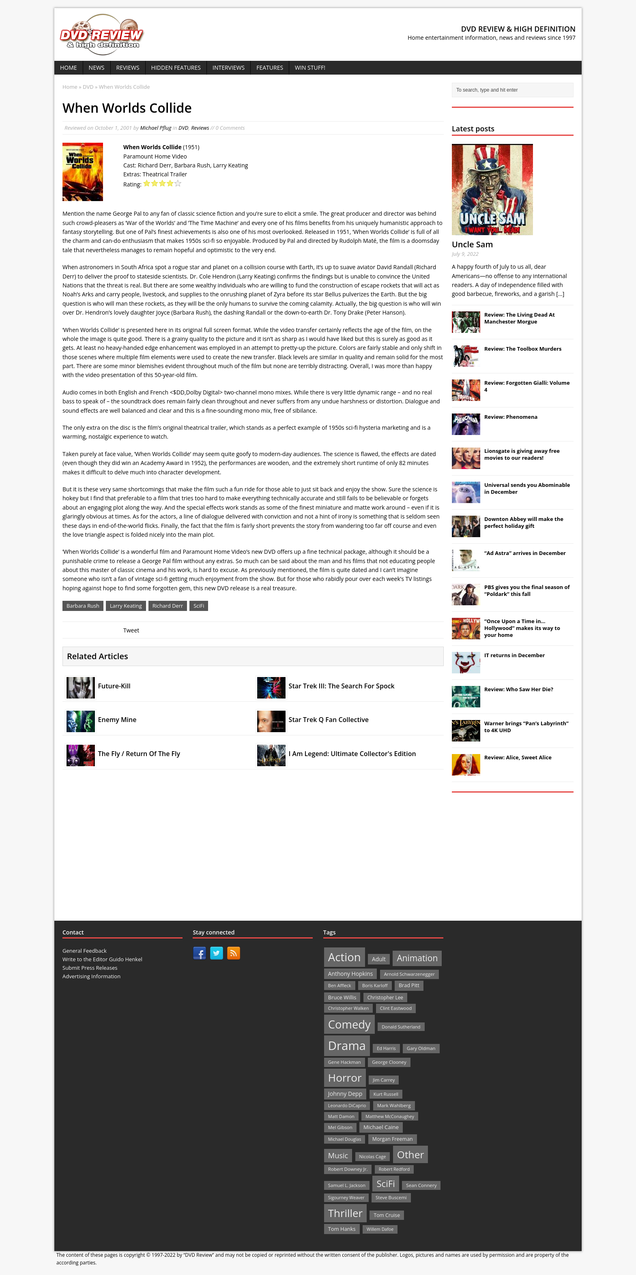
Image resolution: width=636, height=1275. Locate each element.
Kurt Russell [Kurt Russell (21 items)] (386, 1094)
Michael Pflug (156, 127)
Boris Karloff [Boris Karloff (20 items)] (375, 985)
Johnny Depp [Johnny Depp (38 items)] (345, 1093)
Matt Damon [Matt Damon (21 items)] (341, 1116)
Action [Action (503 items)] (344, 956)
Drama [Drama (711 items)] (347, 1045)
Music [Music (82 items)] (338, 1155)
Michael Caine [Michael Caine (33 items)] (381, 1127)
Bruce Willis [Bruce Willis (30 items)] (342, 997)
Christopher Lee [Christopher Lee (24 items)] (385, 997)
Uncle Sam (472, 244)
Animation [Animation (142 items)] (417, 958)
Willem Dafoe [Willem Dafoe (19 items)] (380, 1229)
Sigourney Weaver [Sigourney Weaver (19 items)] (346, 1197)
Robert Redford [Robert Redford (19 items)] (394, 1169)
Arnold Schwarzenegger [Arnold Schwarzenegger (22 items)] (409, 974)
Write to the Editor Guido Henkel (102, 959)
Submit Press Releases (89, 967)
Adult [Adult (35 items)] (379, 959)
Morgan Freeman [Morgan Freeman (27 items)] (392, 1139)
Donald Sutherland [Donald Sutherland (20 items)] (401, 1027)
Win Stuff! (310, 67)
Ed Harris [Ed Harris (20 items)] (386, 1048)
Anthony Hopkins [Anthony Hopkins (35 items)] (350, 973)
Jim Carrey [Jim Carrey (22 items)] (384, 1080)
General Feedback (84, 950)
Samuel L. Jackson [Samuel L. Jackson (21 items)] (346, 1185)
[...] (560, 294)
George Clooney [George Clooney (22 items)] (389, 1062)
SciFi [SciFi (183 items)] (385, 1183)
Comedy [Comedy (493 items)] (349, 1024)
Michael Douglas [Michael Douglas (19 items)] (344, 1139)
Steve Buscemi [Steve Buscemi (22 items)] (391, 1197)
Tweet (131, 630)
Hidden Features (176, 67)
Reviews (128, 67)
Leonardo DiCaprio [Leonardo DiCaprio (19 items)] (347, 1105)
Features (269, 67)
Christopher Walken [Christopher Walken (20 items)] (348, 1008)
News (97, 67)
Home (68, 67)
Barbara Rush (83, 605)
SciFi (198, 605)
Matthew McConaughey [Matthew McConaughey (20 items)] (389, 1116)
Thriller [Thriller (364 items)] (345, 1213)
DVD (183, 127)
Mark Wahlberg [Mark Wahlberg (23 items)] (394, 1105)
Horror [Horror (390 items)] (345, 1077)
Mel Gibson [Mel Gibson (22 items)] (340, 1127)
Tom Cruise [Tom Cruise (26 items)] (387, 1215)
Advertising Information (91, 976)
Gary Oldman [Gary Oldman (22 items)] (421, 1048)
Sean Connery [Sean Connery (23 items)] (421, 1185)
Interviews (229, 67)
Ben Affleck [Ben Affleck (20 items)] (339, 985)
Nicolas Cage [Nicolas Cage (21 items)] (372, 1156)
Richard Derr (168, 605)
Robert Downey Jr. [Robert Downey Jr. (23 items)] (348, 1169)
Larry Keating (126, 605)
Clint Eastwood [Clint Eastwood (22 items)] (396, 1008)
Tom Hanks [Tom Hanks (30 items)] (342, 1228)
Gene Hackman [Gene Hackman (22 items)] (344, 1062)
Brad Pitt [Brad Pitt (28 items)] (409, 985)
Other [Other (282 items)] (410, 1154)
